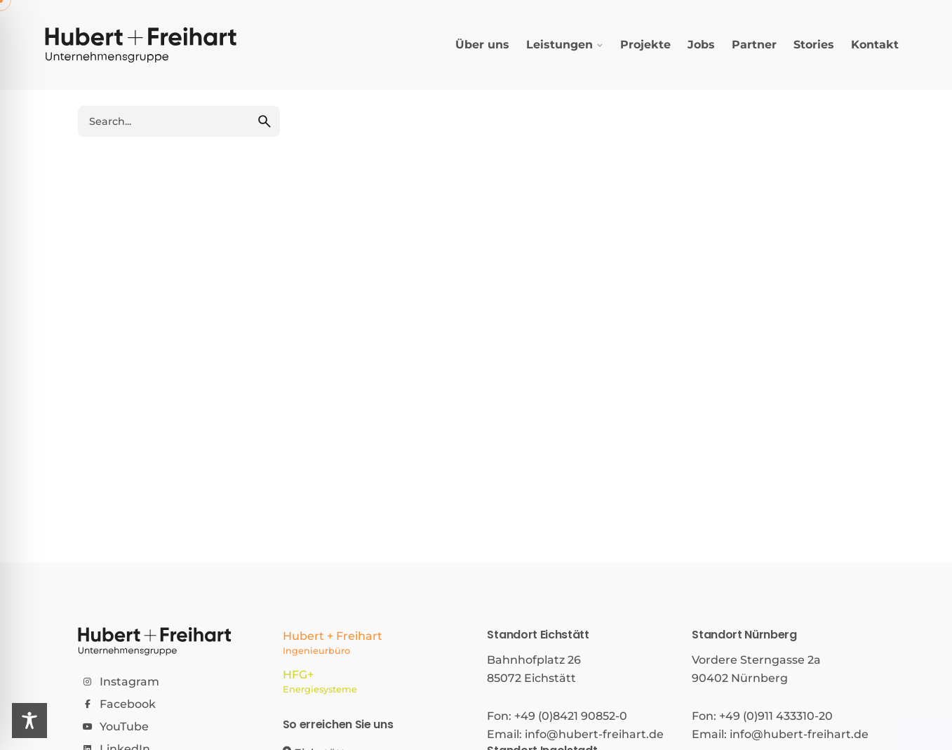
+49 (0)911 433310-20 (776, 716)
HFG (374, 682)
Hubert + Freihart (374, 644)
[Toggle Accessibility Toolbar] (29, 720)
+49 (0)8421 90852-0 (570, 716)
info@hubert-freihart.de (594, 734)
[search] (264, 121)
